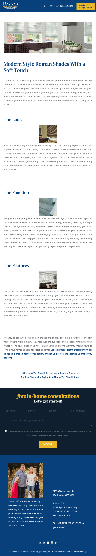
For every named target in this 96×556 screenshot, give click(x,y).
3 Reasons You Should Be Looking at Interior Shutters (50, 373)
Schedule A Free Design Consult (85, 6)
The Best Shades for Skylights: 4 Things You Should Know (50, 377)
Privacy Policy (80, 551)
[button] (44, 6)
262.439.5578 (74, 523)
